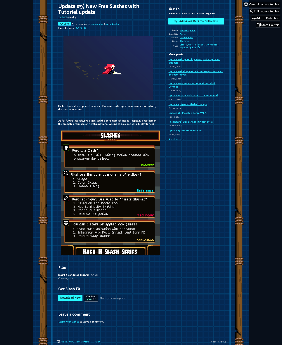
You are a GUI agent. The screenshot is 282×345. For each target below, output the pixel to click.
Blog (223, 341)
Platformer (185, 41)
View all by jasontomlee (80, 341)
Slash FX (62, 17)
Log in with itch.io (68, 321)
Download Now (70, 298)
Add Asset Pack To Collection (196, 21)
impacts (184, 47)
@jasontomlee (112, 24)
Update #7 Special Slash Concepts (188, 104)
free (190, 45)
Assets (183, 34)
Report (97, 341)
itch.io (64, 341)
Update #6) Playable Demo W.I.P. (187, 113)
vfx (198, 47)
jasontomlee (97, 24)
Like (64, 23)
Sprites (192, 47)
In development (187, 30)
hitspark (214, 45)
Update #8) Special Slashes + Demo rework (193, 95)
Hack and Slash (201, 45)
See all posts (175, 139)
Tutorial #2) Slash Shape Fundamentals (191, 121)
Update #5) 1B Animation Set (185, 130)
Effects (183, 45)
